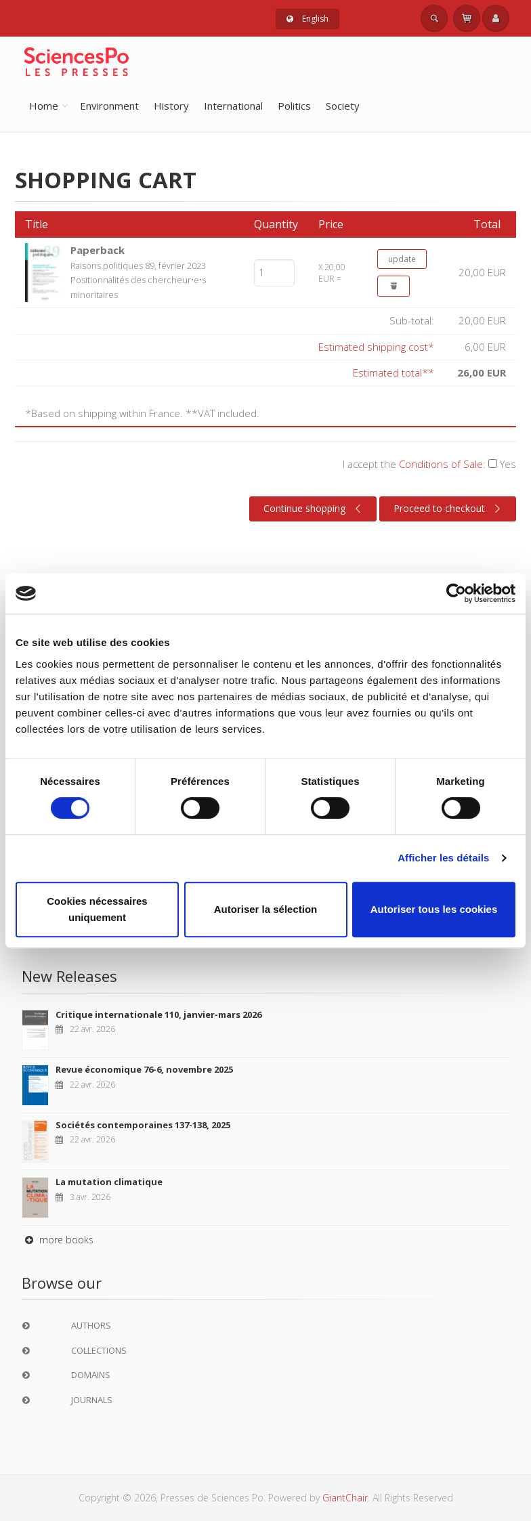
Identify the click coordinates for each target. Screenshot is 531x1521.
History (171, 105)
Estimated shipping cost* (376, 347)
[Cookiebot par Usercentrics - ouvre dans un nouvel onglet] (456, 593)
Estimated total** (393, 372)
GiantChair (345, 1497)
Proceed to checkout (449, 508)
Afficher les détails (443, 857)
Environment (109, 105)
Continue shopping (313, 508)
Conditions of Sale (441, 464)
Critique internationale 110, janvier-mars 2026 (158, 1014)
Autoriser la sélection (266, 909)
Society (343, 105)
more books (57, 1239)
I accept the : (429, 464)
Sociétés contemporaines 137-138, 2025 (143, 1125)
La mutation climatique (109, 1182)
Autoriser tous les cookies (434, 909)
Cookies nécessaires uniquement (97, 909)
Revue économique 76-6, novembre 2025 (144, 1069)
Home (43, 105)
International (233, 105)
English (307, 18)
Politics (294, 105)
